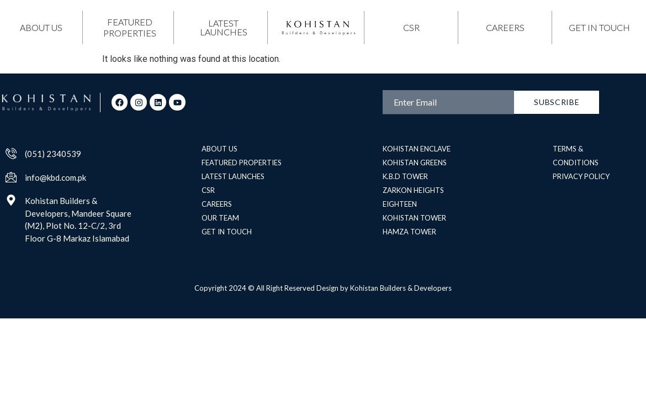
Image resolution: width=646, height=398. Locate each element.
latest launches (223, 27)
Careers (505, 27)
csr (411, 27)
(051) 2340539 (53, 154)
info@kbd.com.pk (55, 177)
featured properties (129, 27)
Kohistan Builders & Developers (401, 288)
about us (41, 27)
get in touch (599, 27)
